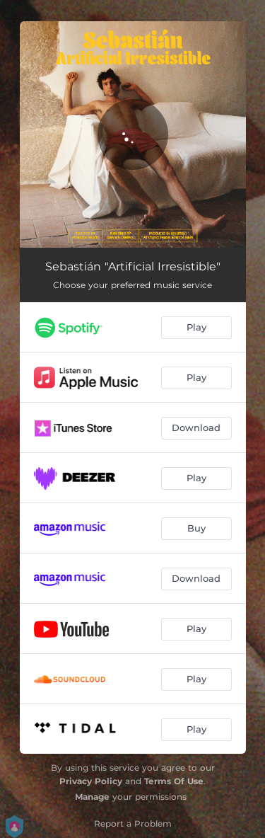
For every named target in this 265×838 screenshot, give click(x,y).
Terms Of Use (174, 781)
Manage (92, 796)
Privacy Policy (90, 781)
